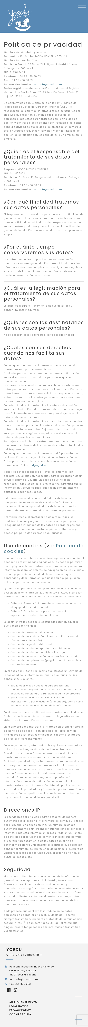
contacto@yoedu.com (23, 979)
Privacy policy (20, 1010)
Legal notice (18, 1006)
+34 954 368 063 (19, 984)
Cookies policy (20, 1014)
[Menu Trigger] (82, 6)
